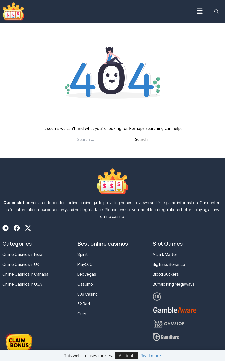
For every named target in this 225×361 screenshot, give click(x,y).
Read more (150, 355)
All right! (126, 355)
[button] (200, 11)
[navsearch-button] (216, 12)
